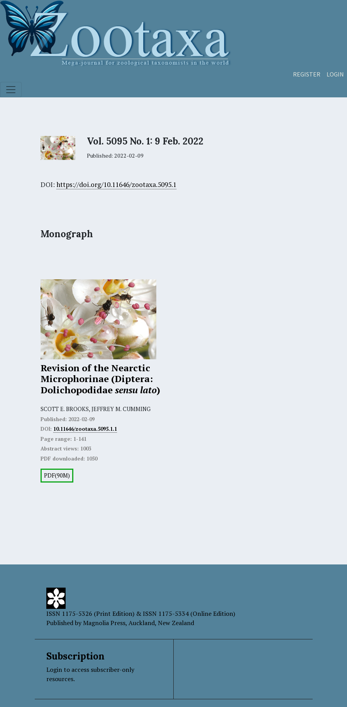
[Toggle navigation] (11, 89)
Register (306, 74)
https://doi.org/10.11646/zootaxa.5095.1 (116, 184)
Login (335, 74)
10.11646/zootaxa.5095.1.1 (85, 428)
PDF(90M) (57, 475)
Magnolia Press (104, 623)
